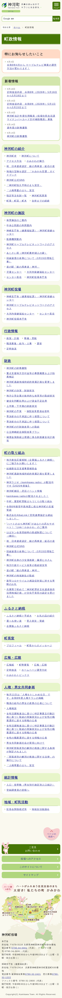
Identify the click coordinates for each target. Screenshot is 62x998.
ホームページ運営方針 (34, 670)
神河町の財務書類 (17, 136)
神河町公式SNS (16, 180)
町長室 (9, 638)
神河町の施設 (14, 213)
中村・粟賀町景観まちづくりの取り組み (29, 501)
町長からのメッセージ (39, 645)
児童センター (14, 272)
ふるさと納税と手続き (19, 616)
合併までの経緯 (41, 201)
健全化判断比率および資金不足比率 (27, 401)
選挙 (39, 343)
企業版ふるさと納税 (18, 626)
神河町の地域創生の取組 (21, 575)
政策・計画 (13, 338)
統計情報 (11, 777)
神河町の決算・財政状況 (21, 390)
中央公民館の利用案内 (19, 225)
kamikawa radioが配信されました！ (28, 496)
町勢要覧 (24, 665)
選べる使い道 (14, 621)
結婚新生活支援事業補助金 (22, 468)
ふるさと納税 (14, 608)
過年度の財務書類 (17, 127)
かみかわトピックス (18, 675)
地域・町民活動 (16, 802)
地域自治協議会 (41, 809)
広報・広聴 (12, 657)
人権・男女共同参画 (19, 687)
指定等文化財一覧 (17, 195)
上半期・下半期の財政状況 (22, 406)
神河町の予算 (14, 411)
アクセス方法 (14, 161)
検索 (57, 19)
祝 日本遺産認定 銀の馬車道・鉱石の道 (31, 166)
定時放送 (12, 348)
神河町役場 (12, 289)
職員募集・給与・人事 (19, 343)
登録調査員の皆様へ (18, 790)
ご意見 (32, 849)
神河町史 (12, 156)
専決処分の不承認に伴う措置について (28, 416)
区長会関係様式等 (17, 809)
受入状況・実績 (36, 621)
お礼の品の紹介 (46, 616)
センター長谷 (14, 277)
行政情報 (11, 331)
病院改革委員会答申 (38, 411)
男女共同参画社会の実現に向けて (26, 743)
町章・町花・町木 (17, 201)
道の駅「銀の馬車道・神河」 (23, 267)
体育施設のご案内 (17, 220)
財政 (7, 361)
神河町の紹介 (14, 149)
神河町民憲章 (39, 195)
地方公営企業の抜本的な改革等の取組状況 (31, 396)
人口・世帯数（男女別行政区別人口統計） (31, 785)
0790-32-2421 (33, 974)
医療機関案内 (14, 239)
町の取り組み (14, 453)
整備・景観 (30, 338)
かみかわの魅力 (36, 161)
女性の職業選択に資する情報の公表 (27, 738)
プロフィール (14, 645)
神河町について (30, 156)
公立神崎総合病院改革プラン (23, 432)
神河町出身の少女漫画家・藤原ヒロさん (29, 560)
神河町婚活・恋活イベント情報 (24, 491)
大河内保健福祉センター (41, 272)
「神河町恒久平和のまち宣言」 (24, 185)
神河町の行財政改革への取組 (23, 427)
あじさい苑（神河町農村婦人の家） (27, 253)
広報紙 (10, 665)
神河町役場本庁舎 (37, 277)
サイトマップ (31, 875)
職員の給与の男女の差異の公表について (29, 703)
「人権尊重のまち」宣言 (21, 190)
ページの (51, 835)
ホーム (17, 27)
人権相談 (12, 708)
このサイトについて (31, 867)
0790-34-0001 (19, 948)
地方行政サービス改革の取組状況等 (27, 565)
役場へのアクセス (31, 859)
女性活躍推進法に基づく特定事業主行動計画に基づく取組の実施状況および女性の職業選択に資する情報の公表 (31, 717)
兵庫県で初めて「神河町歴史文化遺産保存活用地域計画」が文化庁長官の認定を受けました (31, 593)
